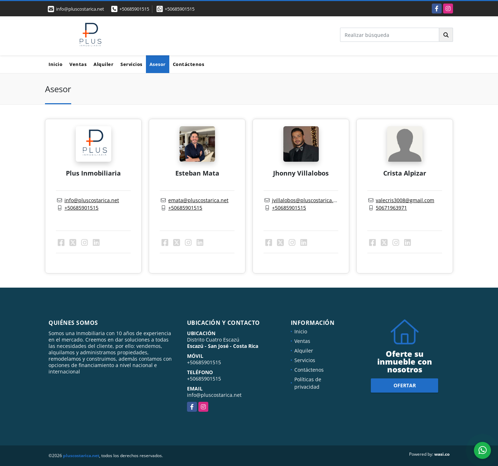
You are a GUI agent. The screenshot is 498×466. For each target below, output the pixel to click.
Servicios (131, 64)
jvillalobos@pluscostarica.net (306, 200)
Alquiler (103, 64)
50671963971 (391, 207)
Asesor (157, 64)
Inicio (55, 64)
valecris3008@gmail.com (405, 200)
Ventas (77, 64)
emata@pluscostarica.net (198, 200)
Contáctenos (188, 64)
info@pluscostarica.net (91, 200)
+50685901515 (134, 9)
